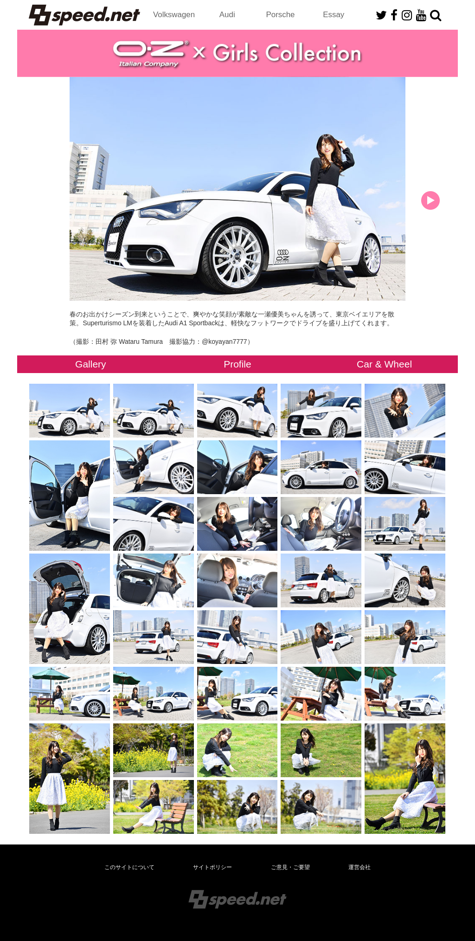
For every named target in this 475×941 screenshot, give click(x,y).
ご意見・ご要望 (290, 867)
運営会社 (359, 867)
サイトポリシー (212, 867)
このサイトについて (129, 867)
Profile (237, 364)
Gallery (90, 364)
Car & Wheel (384, 364)
